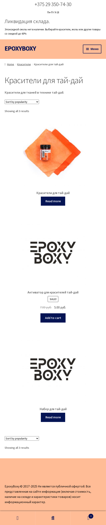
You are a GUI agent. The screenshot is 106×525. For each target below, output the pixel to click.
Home (10, 64)
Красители (24, 64)
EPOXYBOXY (20, 48)
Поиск (53, 518)
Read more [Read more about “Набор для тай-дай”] (53, 417)
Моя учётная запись (17, 518)
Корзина (82, 515)
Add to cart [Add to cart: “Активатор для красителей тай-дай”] (53, 318)
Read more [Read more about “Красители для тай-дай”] (53, 201)
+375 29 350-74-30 (53, 4)
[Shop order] (22, 102)
